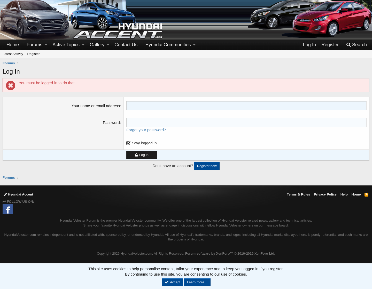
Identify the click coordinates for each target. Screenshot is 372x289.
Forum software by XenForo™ (230, 253)
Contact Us (125, 44)
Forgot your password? (146, 130)
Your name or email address (96, 106)
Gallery (97, 44)
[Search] (356, 45)
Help (344, 194)
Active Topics (66, 44)
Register (33, 54)
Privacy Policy (325, 194)
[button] (46, 45)
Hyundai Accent (18, 194)
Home (12, 44)
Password (111, 122)
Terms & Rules (298, 194)
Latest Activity (13, 54)
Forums (34, 44)
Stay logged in (144, 143)
